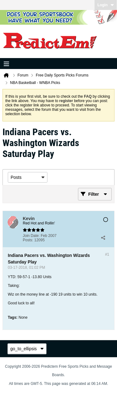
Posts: (28, 240)
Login (105, 5)
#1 (107, 254)
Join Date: (31, 235)
